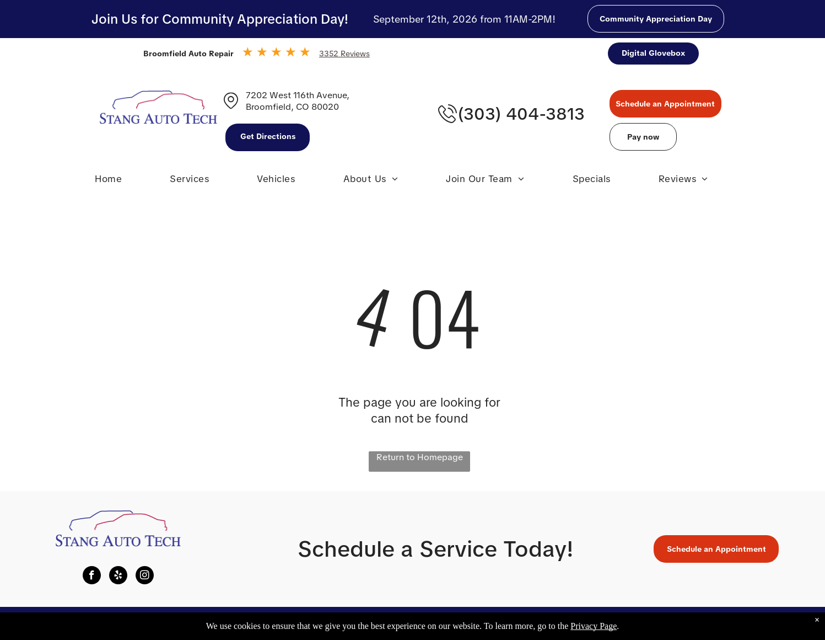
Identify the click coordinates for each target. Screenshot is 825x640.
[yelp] (118, 576)
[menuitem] (108, 181)
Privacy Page (593, 626)
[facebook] (92, 576)
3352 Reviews (344, 53)
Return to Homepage (419, 457)
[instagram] (145, 576)
